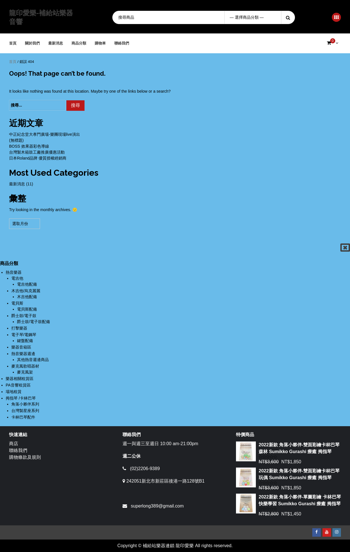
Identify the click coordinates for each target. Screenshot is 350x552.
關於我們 (32, 43)
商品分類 (79, 43)
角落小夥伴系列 (25, 404)
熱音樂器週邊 (23, 353)
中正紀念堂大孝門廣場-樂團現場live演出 (44, 134)
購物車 (100, 43)
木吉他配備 (27, 296)
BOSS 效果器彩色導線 (29, 146)
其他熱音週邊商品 (33, 359)
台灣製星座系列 (25, 410)
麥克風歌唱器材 (25, 366)
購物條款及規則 (25, 457)
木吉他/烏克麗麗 (25, 290)
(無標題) (16, 140)
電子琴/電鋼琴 (23, 334)
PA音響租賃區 (18, 385)
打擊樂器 (19, 328)
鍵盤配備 (25, 340)
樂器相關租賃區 (19, 378)
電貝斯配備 (27, 309)
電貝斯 (17, 303)
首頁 (13, 43)
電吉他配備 (27, 284)
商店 (13, 443)
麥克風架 (25, 372)
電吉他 (17, 278)
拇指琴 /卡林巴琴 (21, 398)
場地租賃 (14, 391)
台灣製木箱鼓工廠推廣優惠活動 (37, 152)
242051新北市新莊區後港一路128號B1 (165, 481)
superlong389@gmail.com (157, 506)
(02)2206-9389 (145, 468)
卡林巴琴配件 (23, 417)
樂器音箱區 (21, 347)
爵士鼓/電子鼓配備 (33, 321)
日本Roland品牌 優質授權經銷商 (37, 158)
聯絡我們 (122, 43)
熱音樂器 (14, 272)
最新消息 (56, 43)
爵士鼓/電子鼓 (23, 315)
